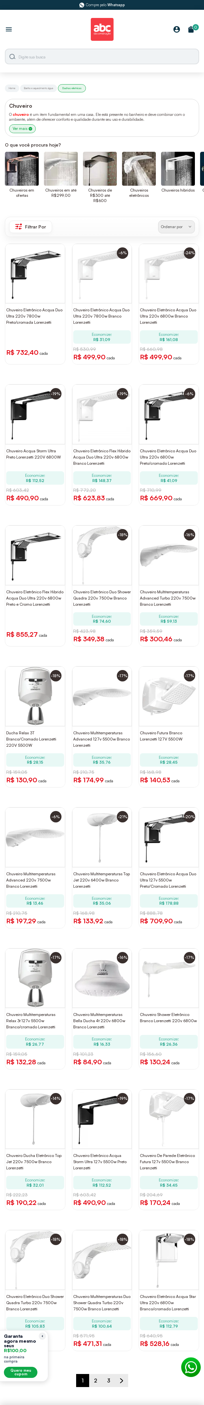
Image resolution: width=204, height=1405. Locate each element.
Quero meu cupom (20, 1372)
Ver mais (22, 128)
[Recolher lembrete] (42, 1336)
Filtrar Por (30, 226)
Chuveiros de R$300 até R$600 (100, 195)
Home (12, 88)
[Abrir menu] (9, 30)
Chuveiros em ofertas (21, 193)
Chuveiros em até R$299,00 (60, 193)
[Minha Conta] (177, 29)
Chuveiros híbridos (178, 190)
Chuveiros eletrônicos (139, 193)
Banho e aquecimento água (38, 88)
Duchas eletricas (72, 88)
